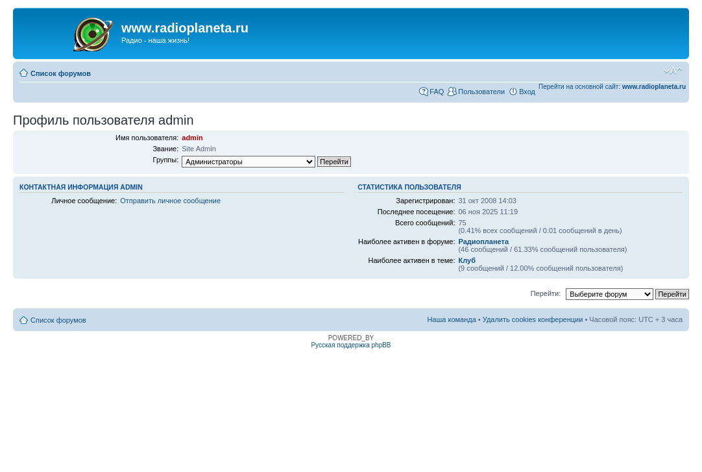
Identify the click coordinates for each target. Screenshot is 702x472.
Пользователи (481, 91)
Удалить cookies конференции (533, 319)
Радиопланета (483, 241)
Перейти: (546, 293)
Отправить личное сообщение (170, 201)
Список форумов (60, 73)
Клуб (466, 260)
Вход (527, 91)
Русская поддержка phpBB (351, 345)
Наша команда (451, 319)
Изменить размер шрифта (673, 71)
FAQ (437, 91)
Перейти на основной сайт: (612, 86)
